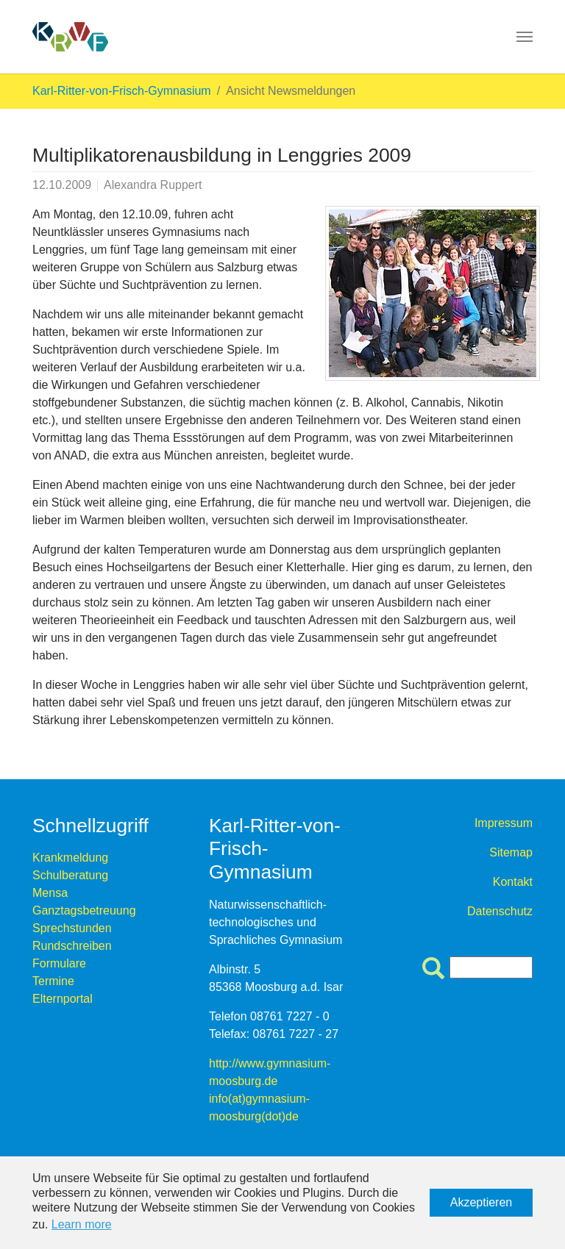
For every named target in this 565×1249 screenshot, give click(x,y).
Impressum (504, 823)
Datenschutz (500, 911)
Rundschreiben (72, 946)
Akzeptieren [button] (481, 1202)
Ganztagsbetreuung (84, 910)
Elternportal (62, 998)
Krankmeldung (70, 857)
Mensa (50, 893)
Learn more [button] (81, 1224)
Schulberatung (70, 875)
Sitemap (511, 852)
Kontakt (513, 882)
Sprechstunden (72, 928)
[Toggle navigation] (524, 36)
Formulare (59, 963)
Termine (53, 981)
